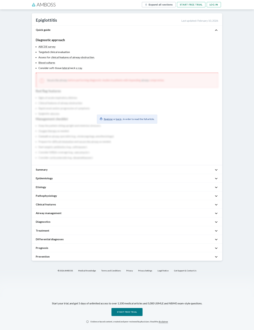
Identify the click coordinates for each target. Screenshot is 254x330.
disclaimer (163, 321)
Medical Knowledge (87, 270)
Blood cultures (46, 62)
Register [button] (108, 119)
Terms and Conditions (111, 270)
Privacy (129, 270)
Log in (214, 4)
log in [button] (118, 119)
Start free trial (191, 4)
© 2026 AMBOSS (65, 270)
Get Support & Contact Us (185, 270)
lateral (66, 67)
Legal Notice (163, 270)
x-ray (79, 67)
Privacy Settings (145, 270)
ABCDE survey (46, 46)
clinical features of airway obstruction (72, 57)
